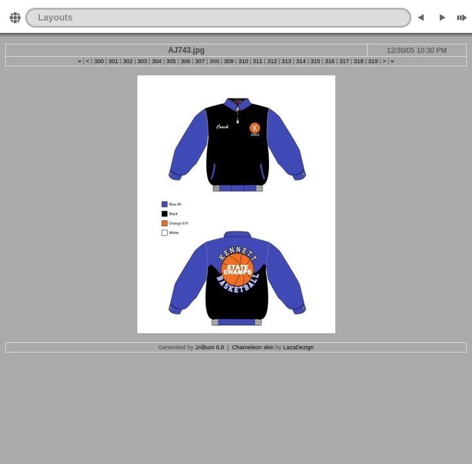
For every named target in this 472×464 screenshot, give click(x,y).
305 (171, 61)
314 (301, 61)
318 (359, 61)
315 (315, 61)
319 (373, 61)
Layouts (55, 17)
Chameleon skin (253, 347)
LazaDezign (298, 347)
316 (330, 61)
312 (272, 61)
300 (99, 61)
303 (142, 61)
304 (156, 61)
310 (243, 61)
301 (113, 61)
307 (200, 61)
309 (228, 61)
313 (286, 61)
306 (185, 61)
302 (128, 61)
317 (344, 61)
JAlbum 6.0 (209, 347)
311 (257, 61)
